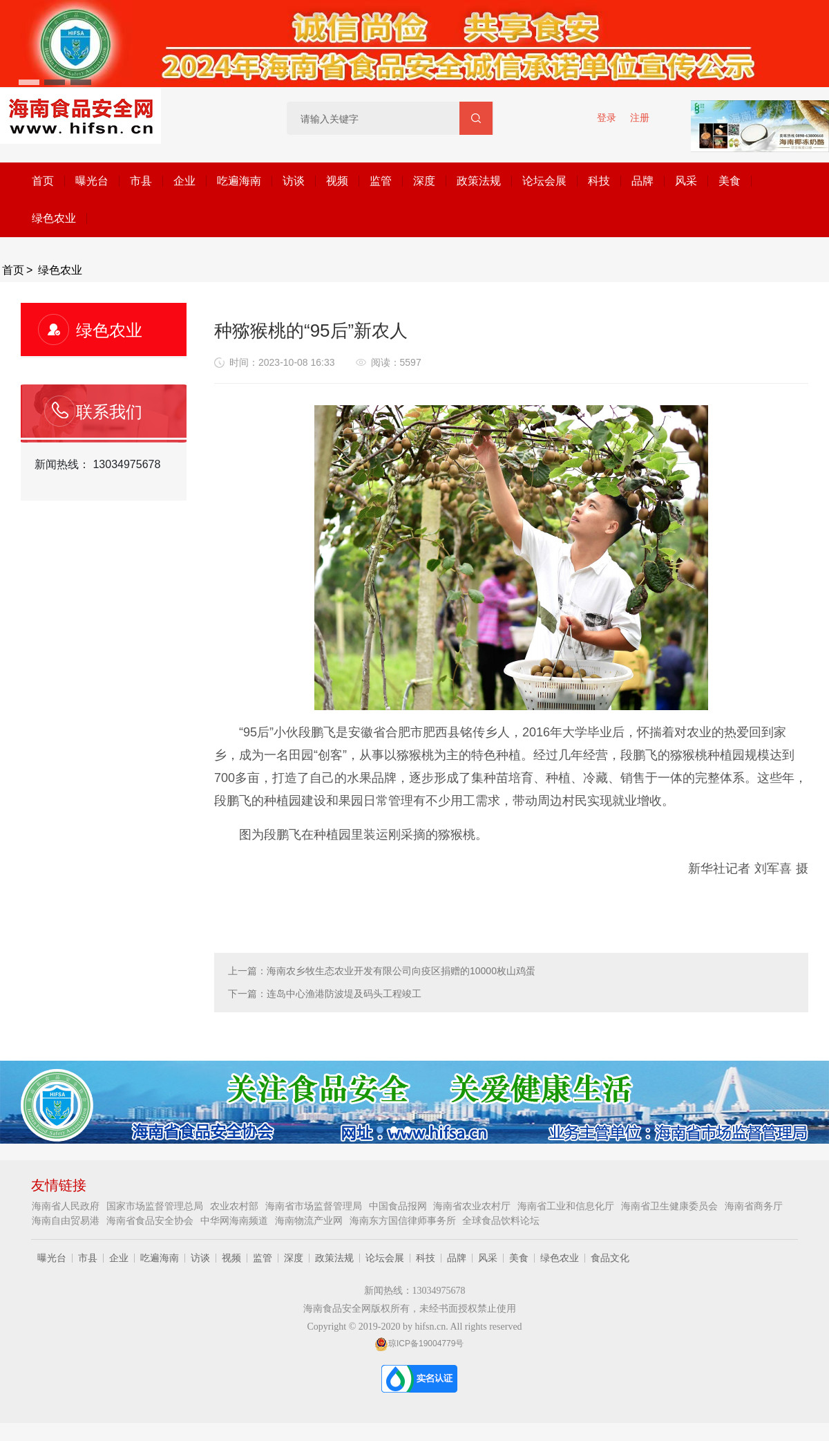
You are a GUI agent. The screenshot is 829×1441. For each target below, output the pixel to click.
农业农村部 (235, 1205)
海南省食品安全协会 (151, 1220)
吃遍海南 (239, 181)
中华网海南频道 (235, 1220)
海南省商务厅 (754, 1205)
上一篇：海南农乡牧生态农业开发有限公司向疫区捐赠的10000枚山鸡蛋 (381, 970)
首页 (43, 181)
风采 (686, 181)
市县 (141, 181)
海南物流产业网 (310, 1220)
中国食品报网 (399, 1205)
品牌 (642, 181)
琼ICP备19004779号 (419, 1343)
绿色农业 (54, 218)
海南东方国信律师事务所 (404, 1220)
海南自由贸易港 (67, 1220)
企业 (184, 181)
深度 (424, 181)
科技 (599, 181)
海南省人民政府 (67, 1205)
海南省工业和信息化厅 (567, 1205)
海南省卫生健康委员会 (671, 1205)
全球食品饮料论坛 (501, 1220)
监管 (381, 181)
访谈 (294, 181)
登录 (606, 117)
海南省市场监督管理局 (315, 1205)
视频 (337, 181)
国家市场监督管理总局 (156, 1205)
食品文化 (610, 1257)
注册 (639, 117)
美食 (729, 181)
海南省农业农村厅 (473, 1205)
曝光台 (91, 181)
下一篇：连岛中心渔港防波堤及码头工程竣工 (324, 993)
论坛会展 (544, 181)
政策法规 (479, 181)
